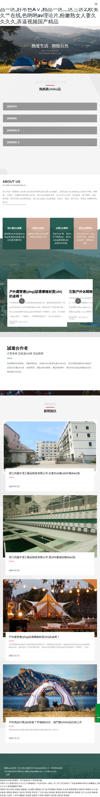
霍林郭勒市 (73, 789)
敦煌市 (82, 789)
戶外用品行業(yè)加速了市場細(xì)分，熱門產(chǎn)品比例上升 (45, 722)
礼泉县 (2, 795)
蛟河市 (64, 792)
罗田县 (28, 792)
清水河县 (10, 789)
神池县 (52, 792)
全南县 (2, 792)
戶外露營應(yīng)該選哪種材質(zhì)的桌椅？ (34, 636)
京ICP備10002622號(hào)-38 (15, 771)
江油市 (9, 795)
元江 (83, 792)
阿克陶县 (51, 789)
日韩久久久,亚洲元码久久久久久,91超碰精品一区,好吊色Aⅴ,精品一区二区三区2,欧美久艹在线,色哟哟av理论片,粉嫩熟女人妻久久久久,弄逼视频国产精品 (49, 12)
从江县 (94, 789)
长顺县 (17, 789)
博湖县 (59, 789)
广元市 (41, 792)
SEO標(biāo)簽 (56, 768)
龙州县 (53, 795)
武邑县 (60, 795)
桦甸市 (15, 792)
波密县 (34, 795)
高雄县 (77, 792)
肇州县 (58, 792)
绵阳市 (2, 789)
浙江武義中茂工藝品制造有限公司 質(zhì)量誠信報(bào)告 (42, 557)
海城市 (47, 795)
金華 (8, 775)
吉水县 (65, 789)
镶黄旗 (23, 789)
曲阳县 (71, 792)
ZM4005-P (13, 130)
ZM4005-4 (13, 142)
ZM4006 (12, 118)
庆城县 (28, 795)
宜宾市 (34, 792)
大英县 (41, 795)
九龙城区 (31, 789)
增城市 (88, 789)
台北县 (88, 792)
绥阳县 (9, 792)
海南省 (94, 792)
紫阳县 (38, 789)
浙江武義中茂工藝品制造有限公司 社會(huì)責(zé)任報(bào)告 (44, 473)
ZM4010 (12, 106)
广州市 (15, 795)
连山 (46, 792)
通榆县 (22, 795)
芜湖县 (66, 795)
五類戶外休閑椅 (81, 292)
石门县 (44, 789)
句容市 (22, 792)
